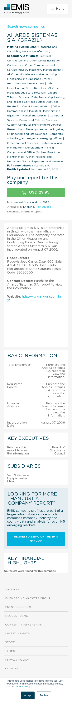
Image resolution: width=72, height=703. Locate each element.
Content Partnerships (23, 624)
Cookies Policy (22, 686)
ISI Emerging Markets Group (27, 598)
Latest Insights (17, 633)
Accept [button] (27, 695)
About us (12, 589)
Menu (57, 8)
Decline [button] (44, 695)
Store (10, 642)
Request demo (16, 616)
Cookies (11, 668)
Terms (10, 651)
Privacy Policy (17, 660)
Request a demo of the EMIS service (36, 539)
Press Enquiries (18, 607)
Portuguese (43, 207)
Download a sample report (24, 211)
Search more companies (26, 26)
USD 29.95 (36, 192)
